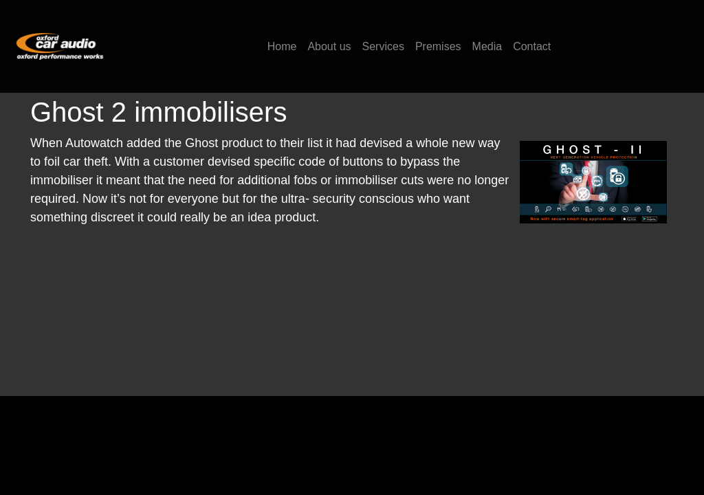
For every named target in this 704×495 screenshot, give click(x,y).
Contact (532, 46)
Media (487, 46)
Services (383, 46)
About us (329, 46)
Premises (438, 46)
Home (282, 46)
